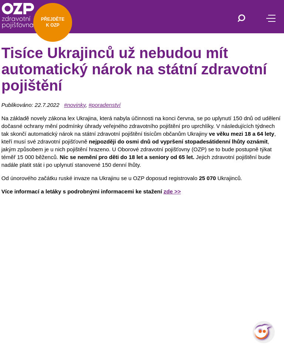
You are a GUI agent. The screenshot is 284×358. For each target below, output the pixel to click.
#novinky (74, 105)
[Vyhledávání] (241, 19)
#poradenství (105, 105)
